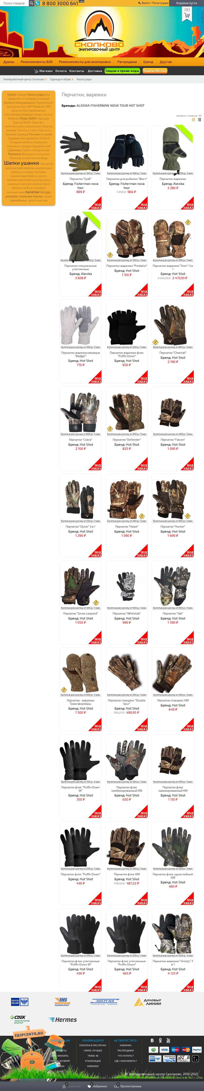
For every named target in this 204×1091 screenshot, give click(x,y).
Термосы (14, 154)
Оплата (61, 70)
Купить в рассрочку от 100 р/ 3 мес (80, 781)
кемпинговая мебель (19, 168)
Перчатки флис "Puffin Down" (80, 874)
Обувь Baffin (28, 118)
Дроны (8, 62)
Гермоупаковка (16, 106)
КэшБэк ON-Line (155, 71)
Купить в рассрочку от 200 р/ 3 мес (127, 347)
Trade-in (92, 1055)
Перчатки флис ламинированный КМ (173, 788)
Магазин (43, 71)
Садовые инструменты (23, 138)
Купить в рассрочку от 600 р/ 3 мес (173, 520)
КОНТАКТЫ (60, 1050)
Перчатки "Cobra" (80, 439)
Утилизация (93, 1060)
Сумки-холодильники (35, 150)
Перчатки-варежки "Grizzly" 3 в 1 (173, 962)
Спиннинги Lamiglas (19, 146)
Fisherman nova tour (109, 105)
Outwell (22, 94)
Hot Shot (136, 105)
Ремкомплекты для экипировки (85, 62)
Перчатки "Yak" (173, 613)
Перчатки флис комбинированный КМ (127, 788)
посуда (45, 192)
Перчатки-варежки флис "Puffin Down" (127, 354)
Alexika (83, 105)
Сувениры (14, 150)
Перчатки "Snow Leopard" (80, 613)
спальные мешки (31, 196)
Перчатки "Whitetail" (127, 613)
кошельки (13, 184)
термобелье (18, 200)
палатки (32, 191)
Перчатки (45, 130)
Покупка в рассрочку (92, 1045)
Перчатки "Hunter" (173, 526)
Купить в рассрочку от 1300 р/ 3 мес (81, 260)
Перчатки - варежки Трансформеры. (80, 701)
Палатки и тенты (27, 130)
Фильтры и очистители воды (28, 158)
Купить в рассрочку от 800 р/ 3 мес (173, 347)
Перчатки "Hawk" (126, 526)
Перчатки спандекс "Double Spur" (127, 701)
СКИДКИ (60, 1045)
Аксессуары (84, 79)
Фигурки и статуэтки (35, 154)
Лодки (38, 114)
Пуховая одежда (16, 134)
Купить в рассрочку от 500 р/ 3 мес (127, 260)
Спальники (40, 142)
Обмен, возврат (60, 1060)
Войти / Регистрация (155, 3)
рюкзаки (12, 196)
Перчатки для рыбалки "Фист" (126, 179)
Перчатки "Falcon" (173, 439)
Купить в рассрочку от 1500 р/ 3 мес (173, 955)
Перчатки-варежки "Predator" (126, 265)
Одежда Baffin (22, 122)
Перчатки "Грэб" (80, 179)
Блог (60, 1071)
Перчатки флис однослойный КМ (173, 875)
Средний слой (41, 146)
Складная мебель (21, 142)
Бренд (148, 62)
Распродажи (126, 1050)
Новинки (93, 1066)
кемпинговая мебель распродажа (29, 180)
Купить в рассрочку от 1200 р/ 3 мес (173, 173)
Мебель (13, 118)
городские (46, 163)
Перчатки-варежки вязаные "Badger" (80, 354)
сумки (47, 196)
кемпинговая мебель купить (28, 176)
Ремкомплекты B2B (36, 62)
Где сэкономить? (125, 1060)
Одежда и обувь (60, 79)
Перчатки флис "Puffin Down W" (80, 788)
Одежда (43, 118)
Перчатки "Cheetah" (173, 352)
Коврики (27, 114)
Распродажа (127, 62)
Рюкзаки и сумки (40, 134)
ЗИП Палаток (36, 106)
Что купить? (126, 1055)
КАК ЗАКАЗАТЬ (60, 1055)
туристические (37, 200)
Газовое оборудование (19, 102)
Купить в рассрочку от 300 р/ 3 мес (80, 173)
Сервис (60, 1066)
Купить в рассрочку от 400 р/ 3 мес (127, 173)
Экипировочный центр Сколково (23, 79)
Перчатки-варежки (173, 179)
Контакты (76, 70)
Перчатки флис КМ (127, 874)
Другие (166, 62)
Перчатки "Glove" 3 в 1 (80, 526)
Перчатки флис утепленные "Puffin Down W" (81, 962)
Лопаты (47, 114)
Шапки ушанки (21, 163)
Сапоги (44, 138)
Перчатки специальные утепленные (81, 267)
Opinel (12, 94)
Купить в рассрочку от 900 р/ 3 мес (173, 260)
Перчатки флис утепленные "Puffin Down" (127, 962)
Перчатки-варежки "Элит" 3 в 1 (173, 267)
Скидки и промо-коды (122, 71)
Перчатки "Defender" (127, 439)
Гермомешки (44, 102)
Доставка (95, 71)
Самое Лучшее (93, 1050)
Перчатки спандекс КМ (173, 700)
